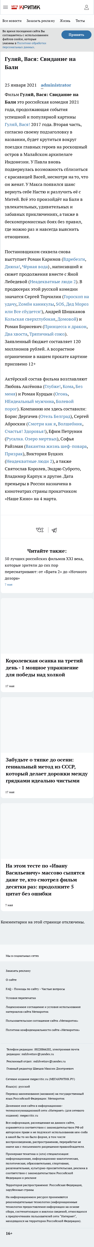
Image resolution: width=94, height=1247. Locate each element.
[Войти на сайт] (86, 7)
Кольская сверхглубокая (30, 319)
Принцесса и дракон (65, 326)
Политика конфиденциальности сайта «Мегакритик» (43, 1030)
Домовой (66, 319)
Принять (76, 34)
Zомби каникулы (36, 304)
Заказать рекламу (41, 20)
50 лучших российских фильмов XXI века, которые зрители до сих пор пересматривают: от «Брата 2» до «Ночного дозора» (47, 572)
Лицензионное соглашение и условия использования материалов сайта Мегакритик (43, 1009)
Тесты (80, 20)
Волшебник (70, 424)
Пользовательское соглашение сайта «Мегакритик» (42, 1020)
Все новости (12, 20)
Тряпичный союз (47, 334)
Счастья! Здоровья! (25, 431)
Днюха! (12, 266)
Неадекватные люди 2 (53, 281)
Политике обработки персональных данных (24, 45)
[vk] (40, 529)
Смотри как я (42, 424)
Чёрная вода (35, 266)
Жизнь (65, 20)
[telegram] (56, 529)
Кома (68, 386)
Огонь (61, 394)
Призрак (14, 454)
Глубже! (52, 386)
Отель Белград (55, 416)
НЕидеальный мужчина (29, 401)
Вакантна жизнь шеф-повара (56, 446)
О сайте (11, 980)
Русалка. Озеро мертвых (31, 439)
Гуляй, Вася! (17, 124)
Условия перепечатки (21, 998)
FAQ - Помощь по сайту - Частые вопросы (35, 989)
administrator (56, 85)
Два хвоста (16, 334)
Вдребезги (74, 259)
